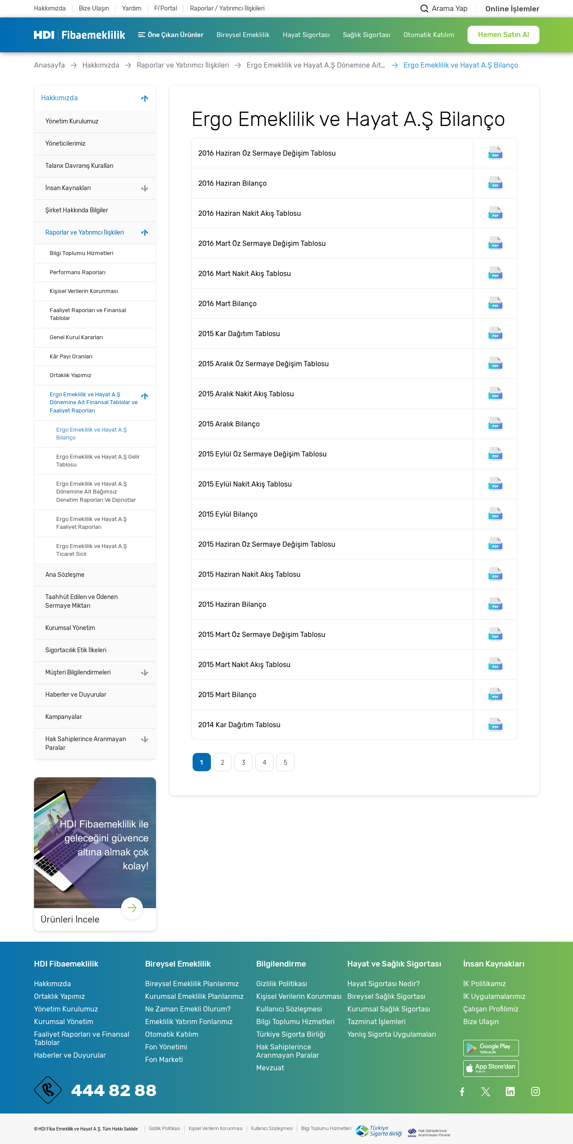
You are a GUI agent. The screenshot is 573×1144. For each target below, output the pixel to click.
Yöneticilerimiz (65, 143)
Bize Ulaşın (94, 8)
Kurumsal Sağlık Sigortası (388, 1009)
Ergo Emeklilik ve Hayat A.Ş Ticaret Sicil (91, 550)
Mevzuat (270, 1068)
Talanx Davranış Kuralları (79, 166)
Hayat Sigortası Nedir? (383, 984)
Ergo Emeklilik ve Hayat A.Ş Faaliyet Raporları (91, 523)
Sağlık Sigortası (366, 35)
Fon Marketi (164, 1059)
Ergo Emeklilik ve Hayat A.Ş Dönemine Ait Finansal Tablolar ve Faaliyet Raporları (316, 65)
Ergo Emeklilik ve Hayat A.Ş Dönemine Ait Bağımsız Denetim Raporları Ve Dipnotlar (96, 491)
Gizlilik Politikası (281, 984)
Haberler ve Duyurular (75, 694)
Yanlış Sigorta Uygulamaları (391, 1034)
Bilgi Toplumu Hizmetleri (81, 253)
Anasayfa (49, 65)
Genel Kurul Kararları (76, 337)
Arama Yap (450, 8)
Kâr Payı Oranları (71, 356)
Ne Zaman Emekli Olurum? (188, 1009)
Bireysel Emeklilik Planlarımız (192, 984)
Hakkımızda (50, 8)
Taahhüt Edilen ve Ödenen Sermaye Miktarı (81, 601)
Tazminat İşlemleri (376, 1022)
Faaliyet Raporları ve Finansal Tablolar (88, 314)
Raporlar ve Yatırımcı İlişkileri (183, 65)
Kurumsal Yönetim (70, 628)
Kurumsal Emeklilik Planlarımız (194, 996)
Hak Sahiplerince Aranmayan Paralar (85, 743)
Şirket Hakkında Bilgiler (76, 210)
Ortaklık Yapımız (71, 375)
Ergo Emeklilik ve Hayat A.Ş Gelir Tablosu (98, 460)
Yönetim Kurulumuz (71, 121)
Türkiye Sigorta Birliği (290, 1034)
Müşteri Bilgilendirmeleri (78, 672)
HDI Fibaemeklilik (79, 34)
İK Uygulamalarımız (494, 996)
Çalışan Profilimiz (491, 1009)
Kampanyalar (63, 717)
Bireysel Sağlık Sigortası (386, 996)
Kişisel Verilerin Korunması (84, 291)
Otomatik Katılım (428, 35)
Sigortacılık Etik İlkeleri (75, 650)
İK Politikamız (484, 984)
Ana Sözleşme (65, 575)
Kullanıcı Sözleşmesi (289, 1009)
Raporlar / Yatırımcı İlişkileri (227, 8)
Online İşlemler (512, 9)
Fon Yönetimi (166, 1047)
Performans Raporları (77, 272)
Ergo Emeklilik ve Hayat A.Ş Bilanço (460, 65)
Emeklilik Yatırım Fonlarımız (189, 1022)
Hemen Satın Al (503, 35)
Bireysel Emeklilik (243, 35)
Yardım (131, 8)
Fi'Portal (165, 8)
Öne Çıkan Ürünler (170, 35)
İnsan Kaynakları (68, 188)
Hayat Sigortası (306, 35)
